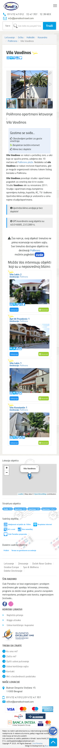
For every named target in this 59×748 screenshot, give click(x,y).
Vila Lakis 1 (19, 364)
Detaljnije (14, 309)
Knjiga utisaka (11, 620)
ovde (39, 254)
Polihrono (12, 41)
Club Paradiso (37, 743)
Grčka (20, 37)
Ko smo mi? (12, 651)
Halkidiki (31, 37)
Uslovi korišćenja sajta (17, 666)
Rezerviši (43, 309)
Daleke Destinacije (13, 570)
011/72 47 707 (32, 697)
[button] (49, 73)
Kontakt (10, 671)
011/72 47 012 (14, 697)
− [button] (7, 472)
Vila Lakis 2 (19, 275)
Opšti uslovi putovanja (17, 661)
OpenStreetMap (40, 494)
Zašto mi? (11, 656)
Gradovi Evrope (11, 567)
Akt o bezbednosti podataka (21, 676)
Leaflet (20, 494)
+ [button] (7, 468)
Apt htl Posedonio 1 (20, 319)
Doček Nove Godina (42, 563)
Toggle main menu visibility (55, 5)
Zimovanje (23, 563)
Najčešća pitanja (12, 615)
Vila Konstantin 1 (19, 408)
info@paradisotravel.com (21, 18)
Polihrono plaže (25, 162)
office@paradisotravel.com (20, 701)
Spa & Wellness (31, 567)
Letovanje (10, 37)
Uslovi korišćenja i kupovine (18, 625)
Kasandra (42, 37)
